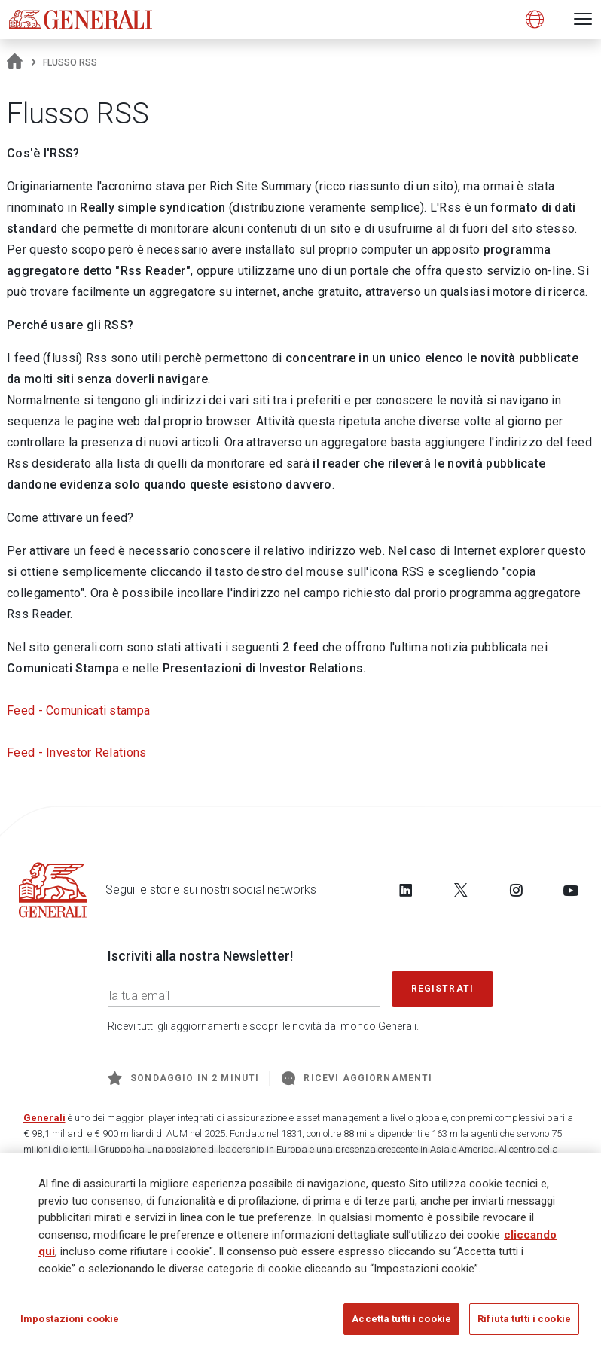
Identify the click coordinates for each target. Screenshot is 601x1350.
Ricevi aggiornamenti (357, 1078)
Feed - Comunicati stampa (78, 710)
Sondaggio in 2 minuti (183, 1078)
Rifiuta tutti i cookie (524, 1320)
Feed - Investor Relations (77, 752)
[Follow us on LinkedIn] (406, 890)
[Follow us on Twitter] (461, 890)
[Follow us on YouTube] (571, 890)
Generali (44, 1117)
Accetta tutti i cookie (401, 1320)
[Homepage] (15, 62)
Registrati (442, 988)
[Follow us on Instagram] (516, 890)
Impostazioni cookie (69, 1320)
